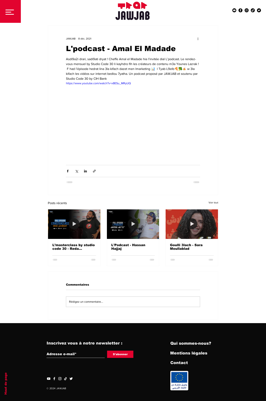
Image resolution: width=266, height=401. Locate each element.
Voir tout (213, 202)
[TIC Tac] (253, 10)
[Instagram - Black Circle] (247, 10)
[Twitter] (71, 379)
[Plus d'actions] (198, 38)
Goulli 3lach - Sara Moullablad (186, 246)
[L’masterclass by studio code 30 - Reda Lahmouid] (74, 224)
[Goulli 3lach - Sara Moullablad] (192, 224)
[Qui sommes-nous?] (190, 343)
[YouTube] (49, 379)
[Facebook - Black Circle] (240, 10)
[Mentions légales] (188, 353)
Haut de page (5, 384)
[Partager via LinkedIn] (85, 171)
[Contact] (179, 363)
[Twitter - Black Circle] (259, 10)
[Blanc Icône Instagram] (60, 379)
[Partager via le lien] (94, 171)
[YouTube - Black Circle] (234, 10)
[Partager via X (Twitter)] (76, 171)
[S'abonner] (120, 354)
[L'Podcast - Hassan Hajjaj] (133, 224)
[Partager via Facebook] (67, 171)
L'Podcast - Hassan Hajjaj (128, 246)
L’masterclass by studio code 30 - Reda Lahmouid (73, 246)
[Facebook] (54, 379)
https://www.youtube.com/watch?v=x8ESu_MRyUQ (98, 83)
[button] (9, 12)
